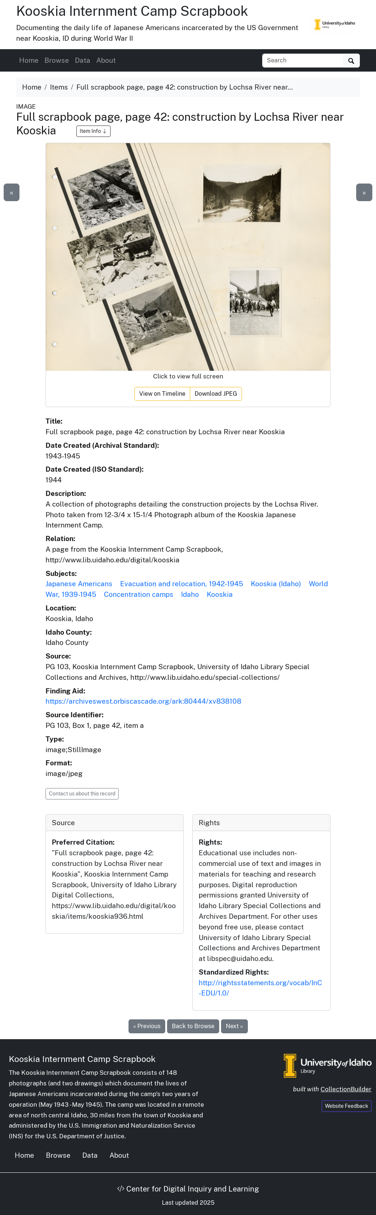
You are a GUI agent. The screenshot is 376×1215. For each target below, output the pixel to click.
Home (29, 60)
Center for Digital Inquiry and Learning (188, 1189)
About (106, 60)
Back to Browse (193, 1026)
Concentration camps (138, 594)
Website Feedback (346, 1106)
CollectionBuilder (346, 1089)
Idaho (190, 594)
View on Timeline (162, 393)
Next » (234, 1026)
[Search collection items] (302, 61)
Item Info (93, 131)
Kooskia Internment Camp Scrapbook (132, 11)
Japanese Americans (79, 584)
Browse (56, 60)
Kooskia (220, 594)
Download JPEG (216, 393)
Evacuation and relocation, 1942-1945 (181, 584)
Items (59, 87)
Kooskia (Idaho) (276, 584)
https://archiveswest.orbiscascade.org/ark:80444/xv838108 (143, 701)
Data (82, 60)
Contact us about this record (82, 794)
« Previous (146, 1026)
